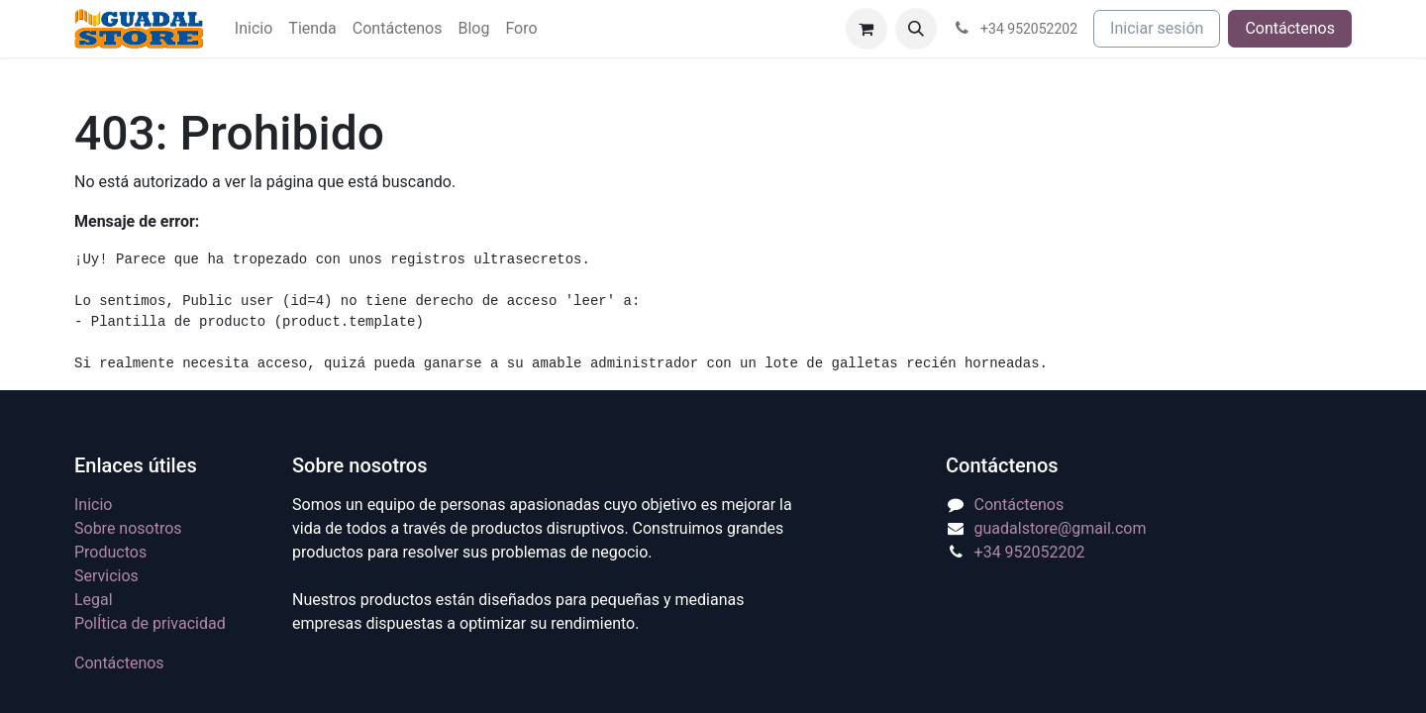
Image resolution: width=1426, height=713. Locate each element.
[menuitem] (253, 29)
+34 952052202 (1029, 552)
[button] (916, 29)
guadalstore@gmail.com (1060, 528)
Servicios (106, 575)
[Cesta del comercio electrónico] (866, 29)
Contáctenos (1290, 28)
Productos (110, 552)
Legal (93, 599)
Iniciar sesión (1156, 28)
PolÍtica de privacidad (150, 623)
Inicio (93, 504)
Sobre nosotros (128, 528)
